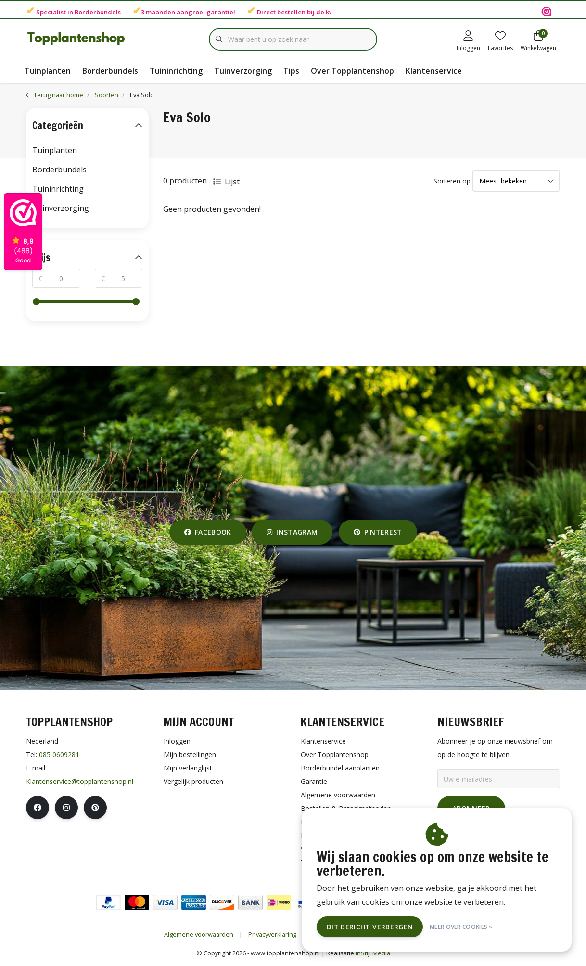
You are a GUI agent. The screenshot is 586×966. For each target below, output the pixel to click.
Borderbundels (98, 12)
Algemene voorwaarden (198, 934)
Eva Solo (142, 95)
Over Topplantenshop (352, 70)
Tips (291, 70)
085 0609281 (59, 754)
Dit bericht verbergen (370, 926)
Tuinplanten (48, 70)
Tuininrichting (176, 70)
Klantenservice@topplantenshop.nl (79, 781)
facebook (207, 531)
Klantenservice (434, 70)
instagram (292, 531)
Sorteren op (452, 180)
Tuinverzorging (243, 70)
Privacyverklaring (272, 934)
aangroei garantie (205, 12)
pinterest (378, 531)
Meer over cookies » (461, 927)
